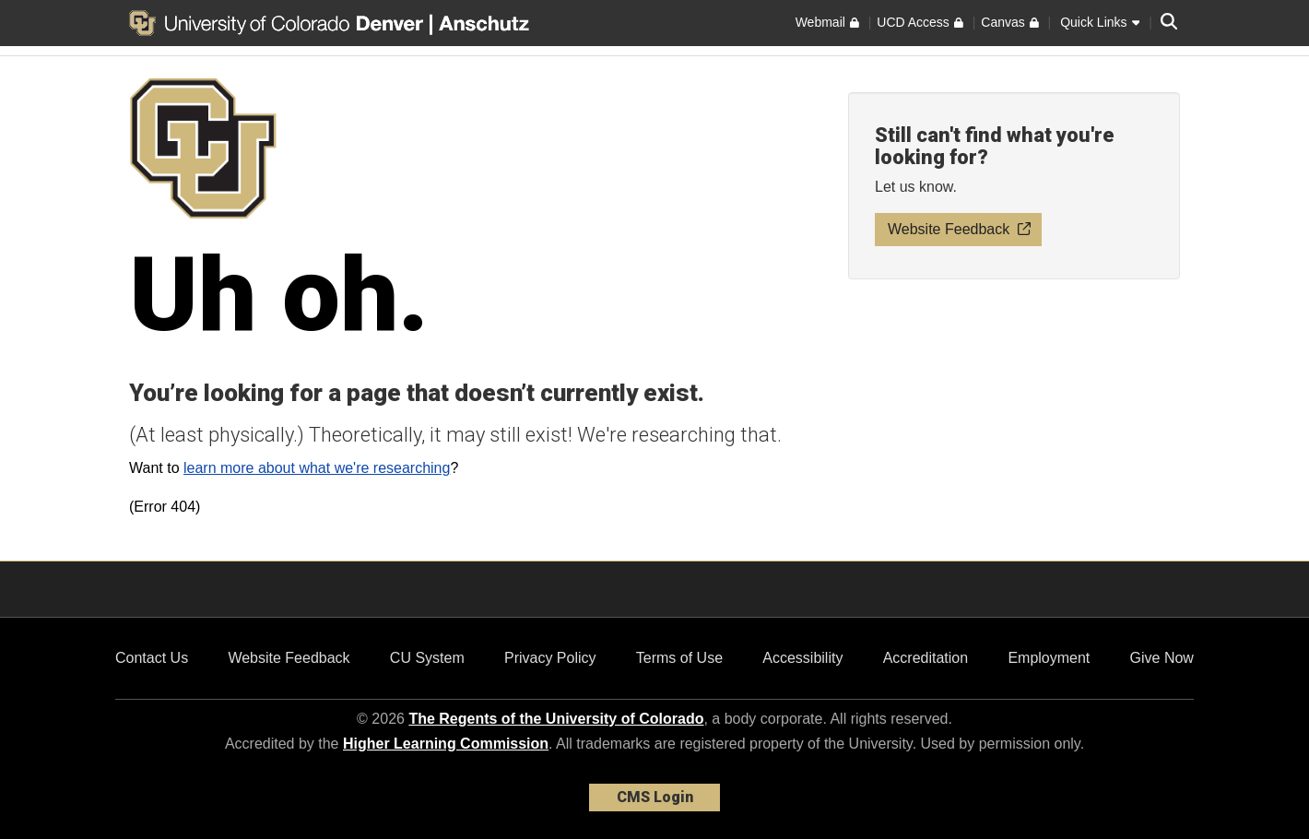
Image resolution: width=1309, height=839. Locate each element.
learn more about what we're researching (316, 468)
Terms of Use (679, 658)
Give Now (1162, 658)
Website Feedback (288, 658)
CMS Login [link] (655, 797)
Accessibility (802, 658)
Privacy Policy (550, 658)
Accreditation (926, 658)
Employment (1049, 658)
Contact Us (151, 658)
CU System (427, 658)
